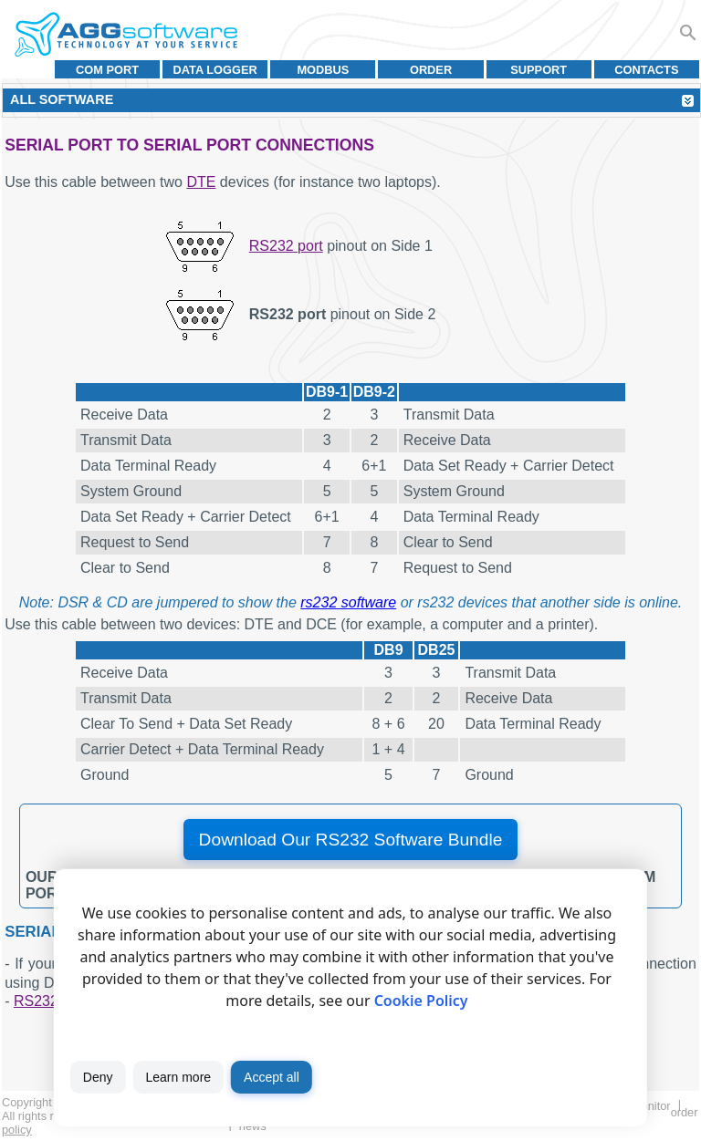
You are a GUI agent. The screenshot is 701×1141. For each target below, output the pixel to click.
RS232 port (286, 246)
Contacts (646, 70)
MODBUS (323, 70)
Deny (98, 1077)
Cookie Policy (421, 1001)
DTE (200, 182)
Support (538, 70)
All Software (61, 99)
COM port (107, 70)
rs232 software (348, 602)
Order (431, 70)
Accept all (271, 1077)
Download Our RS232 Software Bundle (351, 839)
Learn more (178, 1077)
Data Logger (215, 70)
